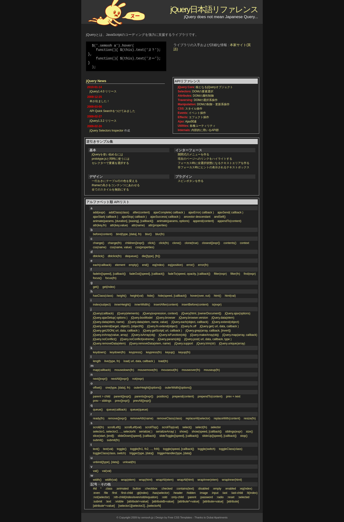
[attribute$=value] (163, 501)
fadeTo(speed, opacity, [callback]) (189, 273)
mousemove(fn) (147, 370)
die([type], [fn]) (151, 256)
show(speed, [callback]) (206, 431)
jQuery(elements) (128, 313)
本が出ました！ (100, 101)
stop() (243, 436)
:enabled (230, 488)
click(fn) (164, 243)
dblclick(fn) (114, 256)
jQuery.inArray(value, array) (110, 335)
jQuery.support (183, 343)
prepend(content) (183, 396)
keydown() (99, 352)
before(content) (102, 234)
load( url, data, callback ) (139, 361)
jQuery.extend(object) (225, 322)
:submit (97, 501)
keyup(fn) (184, 352)
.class (109, 488)
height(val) (136, 295)
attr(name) (138, 225)
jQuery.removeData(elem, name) (150, 343)
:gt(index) (142, 493)
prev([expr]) (122, 400)
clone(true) (191, 243)
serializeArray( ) (166, 431)
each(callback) (102, 265)
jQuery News (96, 81)
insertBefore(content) (195, 304)
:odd (164, 497)
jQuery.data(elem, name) (108, 322)
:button (136, 488)
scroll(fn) (98, 427)
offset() (97, 387)
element (120, 265)
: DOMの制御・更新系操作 (204, 104)
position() (162, 396)
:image (203, 493)
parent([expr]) (122, 396)
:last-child (237, 493)
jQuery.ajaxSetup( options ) (110, 317)
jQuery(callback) (103, 313)
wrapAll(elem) (164, 479)
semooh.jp (147, 517)
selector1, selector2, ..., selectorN (114, 431)
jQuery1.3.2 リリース (103, 120)
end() (145, 265)
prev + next (233, 396)
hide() (150, 295)
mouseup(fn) (212, 370)
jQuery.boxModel (142, 317)
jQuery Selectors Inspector (106, 130)
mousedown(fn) (124, 370)
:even (96, 493)
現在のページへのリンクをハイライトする (205, 158)
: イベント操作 (192, 113)
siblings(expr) (233, 431)
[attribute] (233, 501)
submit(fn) (113, 440)
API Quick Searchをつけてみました (112, 111)
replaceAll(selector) (198, 418)
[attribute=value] (213, 501)
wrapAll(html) (185, 479)
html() (217, 295)
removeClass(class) (169, 418)
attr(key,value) (119, 225)
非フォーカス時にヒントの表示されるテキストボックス (213, 167)
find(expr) (250, 273)
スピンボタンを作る (191, 181)
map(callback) (102, 370)
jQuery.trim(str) (206, 343)
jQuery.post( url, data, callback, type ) (207, 339)
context (244, 243)
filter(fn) (235, 273)
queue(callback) (116, 409)
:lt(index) (252, 493)
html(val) (230, 295)
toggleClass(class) (230, 449)
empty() (134, 265)
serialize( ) (145, 431)
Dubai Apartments (217, 517)
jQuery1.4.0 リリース (103, 91)
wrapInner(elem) (207, 479)
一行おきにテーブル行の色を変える (115, 181)
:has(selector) (160, 493)
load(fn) (163, 361)
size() (249, 431)
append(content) (203, 221)
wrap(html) (145, 479)
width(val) (111, 479)
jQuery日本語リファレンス (214, 9)
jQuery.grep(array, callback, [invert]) (208, 330)
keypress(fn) (154, 352)
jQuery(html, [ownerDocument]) (201, 313)
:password (206, 497)
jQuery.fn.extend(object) (162, 326)
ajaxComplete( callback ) (169, 212)
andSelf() (220, 216)
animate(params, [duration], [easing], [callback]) (123, 221)
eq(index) (158, 265)
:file (105, 493)
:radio (220, 497)
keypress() (135, 352)
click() (151, 243)
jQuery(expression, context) (160, 313)
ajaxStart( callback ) (105, 216)
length (97, 361)
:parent (191, 497)
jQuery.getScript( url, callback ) (162, 330)
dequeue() (131, 256)
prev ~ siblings (102, 400)
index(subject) (102, 304)
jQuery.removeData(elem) (109, 343)
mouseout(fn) (169, 370)
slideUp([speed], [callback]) (219, 436)
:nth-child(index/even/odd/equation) (135, 497)
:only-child (177, 497)
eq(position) (175, 265)
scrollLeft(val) (132, 427)
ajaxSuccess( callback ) (165, 216)
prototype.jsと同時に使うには (110, 158)
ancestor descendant (197, 216)
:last (224, 493)
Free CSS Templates (180, 517)
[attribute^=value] (104, 505)
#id (95, 488)
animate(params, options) (173, 221)
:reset (230, 497)
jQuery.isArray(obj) (143, 335)
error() (190, 265)
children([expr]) (134, 243)
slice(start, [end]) (103, 436)
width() (97, 479)
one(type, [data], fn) (117, 387)
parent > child (101, 396)
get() (96, 287)
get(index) (108, 287)
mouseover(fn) (191, 370)
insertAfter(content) (166, 304)
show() (183, 431)
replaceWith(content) (227, 418)
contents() (230, 243)
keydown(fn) (117, 352)
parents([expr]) (143, 396)
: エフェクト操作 (193, 117)
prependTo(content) (210, 396)
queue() (98, 409)
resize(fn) (250, 418)
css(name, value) (121, 247)
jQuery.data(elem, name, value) (148, 322)
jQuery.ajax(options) (237, 313)
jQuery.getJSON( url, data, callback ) (116, 330)
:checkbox (151, 488)
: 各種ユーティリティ (196, 125)
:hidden (191, 493)
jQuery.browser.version (193, 317)
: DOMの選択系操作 (198, 100)
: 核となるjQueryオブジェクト (205, 87)
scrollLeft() (114, 427)
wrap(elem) (128, 479)
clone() (176, 243)
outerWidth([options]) (178, 387)
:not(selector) (101, 497)
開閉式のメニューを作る (193, 154)
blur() (148, 234)
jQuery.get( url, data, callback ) (219, 326)
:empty (217, 488)
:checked (166, 488)
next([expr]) (100, 378)
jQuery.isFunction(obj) (173, 335)
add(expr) (99, 212)
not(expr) (138, 378)
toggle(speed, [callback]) (178, 449)
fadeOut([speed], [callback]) (146, 273)
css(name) (99, 247)
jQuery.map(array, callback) (239, 335)
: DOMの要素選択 (195, 91)
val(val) (106, 471)
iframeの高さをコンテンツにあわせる (116, 185)
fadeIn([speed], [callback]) (109, 273)
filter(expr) (220, 273)
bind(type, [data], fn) (128, 234)
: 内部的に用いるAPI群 (198, 130)
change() (98, 243)
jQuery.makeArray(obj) (204, 335)
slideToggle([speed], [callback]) (179, 436)
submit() (98, 440)
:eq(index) (245, 488)
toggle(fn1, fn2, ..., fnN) (145, 449)
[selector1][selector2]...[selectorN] (139, 505)
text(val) (108, 449)
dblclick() (98, 256)
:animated (122, 488)
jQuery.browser (165, 317)
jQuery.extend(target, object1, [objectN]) (118, 326)
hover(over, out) (200, 295)
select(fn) (201, 427)
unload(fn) (129, 462)
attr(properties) (157, 225)
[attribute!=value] (137, 501)
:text (108, 501)
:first (114, 493)
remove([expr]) (117, 418)
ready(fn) (98, 418)
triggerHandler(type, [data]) (174, 453)
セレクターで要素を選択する (110, 163)
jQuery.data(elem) (223, 317)
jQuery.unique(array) (232, 343)
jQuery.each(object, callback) (190, 322)
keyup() (170, 352)
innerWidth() (142, 304)
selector (216, 427)
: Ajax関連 (187, 121)
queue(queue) (139, 409)
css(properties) (144, 247)
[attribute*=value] (188, 501)
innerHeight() (122, 304)
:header (178, 493)
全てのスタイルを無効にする (110, 189)
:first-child (127, 493)
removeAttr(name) (141, 418)
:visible (119, 501)
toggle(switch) (206, 449)
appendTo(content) (229, 221)
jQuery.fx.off (188, 326)
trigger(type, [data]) (141, 453)
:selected (243, 497)
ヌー (135, 16)
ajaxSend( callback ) (230, 212)
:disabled (203, 488)
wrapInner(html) (232, 479)
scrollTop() (151, 427)
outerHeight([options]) (147, 387)
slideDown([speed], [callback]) (137, 436)
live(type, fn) (112, 361)
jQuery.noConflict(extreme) (137, 339)
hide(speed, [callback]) (172, 295)
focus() (97, 278)
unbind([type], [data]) (106, 462)
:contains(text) (185, 488)
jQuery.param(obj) (169, 339)
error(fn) (203, 265)
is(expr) (217, 304)
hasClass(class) (103, 295)
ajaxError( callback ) (201, 212)
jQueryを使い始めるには (107, 154)
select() (187, 427)
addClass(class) (119, 212)
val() (95, 471)
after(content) (141, 212)
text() (96, 449)
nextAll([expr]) (120, 378)
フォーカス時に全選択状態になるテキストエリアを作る (213, 163)
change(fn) (114, 243)
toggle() (122, 449)
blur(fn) (159, 234)
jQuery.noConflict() (105, 339)
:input (214, 493)
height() (122, 295)
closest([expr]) (211, 243)
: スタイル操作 (190, 108)
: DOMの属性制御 (196, 95)
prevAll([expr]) (142, 400)
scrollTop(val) (170, 427)
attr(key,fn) (99, 225)
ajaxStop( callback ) (134, 216)
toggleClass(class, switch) (109, 453)
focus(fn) (111, 278)
